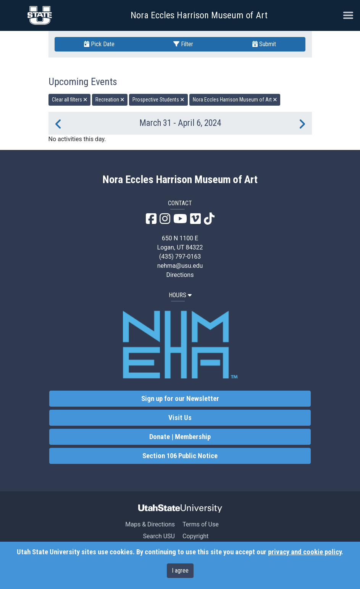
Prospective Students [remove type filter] (158, 100)
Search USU (159, 536)
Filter (183, 44)
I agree (180, 570)
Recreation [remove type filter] (109, 100)
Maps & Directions (150, 524)
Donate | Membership (180, 437)
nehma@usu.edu (180, 265)
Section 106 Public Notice (180, 456)
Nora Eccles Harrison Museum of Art (199, 15)
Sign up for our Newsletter (180, 398)
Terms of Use (200, 524)
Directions (180, 274)
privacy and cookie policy (304, 552)
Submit (264, 44)
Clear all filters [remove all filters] (69, 100)
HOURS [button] (180, 295)
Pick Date (99, 44)
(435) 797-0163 (180, 256)
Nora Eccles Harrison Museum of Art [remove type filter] (235, 100)
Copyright (195, 536)
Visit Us (180, 418)
